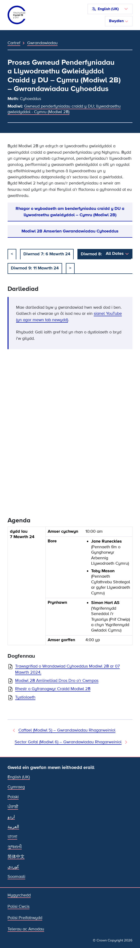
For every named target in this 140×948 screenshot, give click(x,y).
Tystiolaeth (25, 697)
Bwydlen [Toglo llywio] (118, 21)
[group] (70, 588)
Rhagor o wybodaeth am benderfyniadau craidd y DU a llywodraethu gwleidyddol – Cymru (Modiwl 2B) (70, 211)
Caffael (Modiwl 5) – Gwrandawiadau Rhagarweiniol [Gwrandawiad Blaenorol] (66, 730)
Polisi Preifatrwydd (25, 917)
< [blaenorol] (12, 253)
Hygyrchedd (19, 895)
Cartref (14, 42)
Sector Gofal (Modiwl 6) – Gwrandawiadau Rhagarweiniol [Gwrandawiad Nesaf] (68, 742)
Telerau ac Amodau (26, 929)
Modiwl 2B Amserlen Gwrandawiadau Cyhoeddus (70, 231)
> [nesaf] (70, 268)
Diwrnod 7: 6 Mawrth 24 (46, 253)
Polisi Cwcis (19, 906)
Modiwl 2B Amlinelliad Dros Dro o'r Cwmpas (56, 680)
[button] (110, 9)
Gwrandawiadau (42, 42)
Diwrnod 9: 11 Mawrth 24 (35, 268)
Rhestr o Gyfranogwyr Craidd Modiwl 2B (52, 688)
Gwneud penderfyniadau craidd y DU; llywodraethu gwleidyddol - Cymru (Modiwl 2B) (64, 109)
